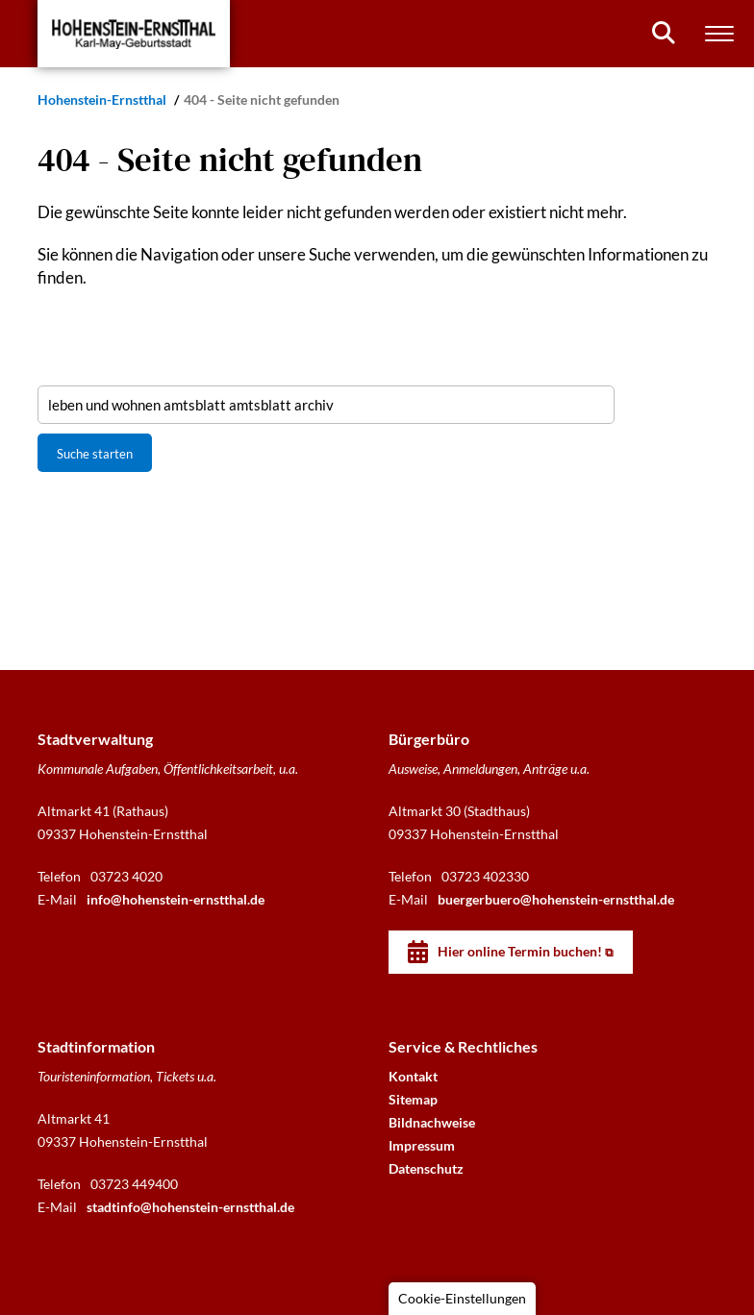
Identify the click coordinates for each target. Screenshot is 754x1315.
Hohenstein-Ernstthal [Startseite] (103, 99)
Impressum (422, 1145)
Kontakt (413, 1076)
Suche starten (95, 453)
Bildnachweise (432, 1122)
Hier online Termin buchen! (520, 951)
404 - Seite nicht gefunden (261, 99)
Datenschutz (426, 1168)
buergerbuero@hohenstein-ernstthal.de (556, 899)
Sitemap (413, 1099)
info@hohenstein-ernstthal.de (175, 899)
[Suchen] (663, 33)
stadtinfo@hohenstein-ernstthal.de (190, 1207)
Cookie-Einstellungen (462, 1298)
